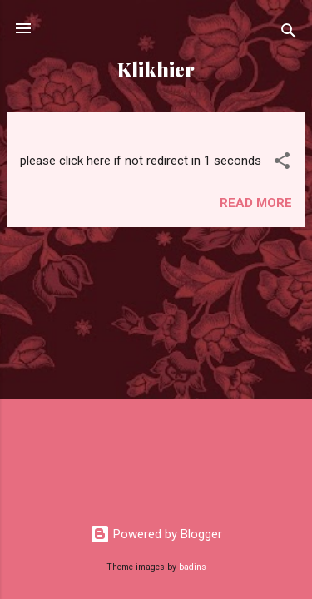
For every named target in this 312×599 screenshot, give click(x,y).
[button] (282, 163)
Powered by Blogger (156, 534)
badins (192, 567)
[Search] (289, 33)
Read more (256, 203)
